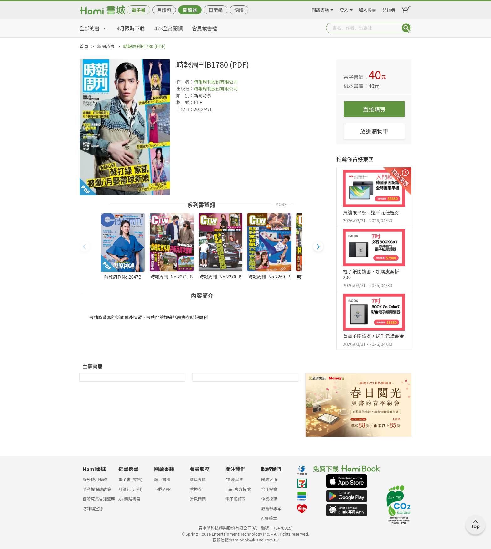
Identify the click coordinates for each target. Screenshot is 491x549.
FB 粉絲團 (234, 479)
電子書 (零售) (130, 479)
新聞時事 (106, 46)
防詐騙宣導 (93, 508)
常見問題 (198, 499)
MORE (281, 204)
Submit (406, 28)
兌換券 (388, 9)
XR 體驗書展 (129, 499)
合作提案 (269, 489)
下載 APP (162, 489)
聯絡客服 (269, 479)
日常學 (216, 10)
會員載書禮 (204, 28)
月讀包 (164, 10)
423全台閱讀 (168, 28)
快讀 (239, 10)
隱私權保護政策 (97, 489)
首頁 (84, 46)
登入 (344, 9)
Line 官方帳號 (238, 489)
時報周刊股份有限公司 (216, 82)
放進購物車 (374, 131)
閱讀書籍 (320, 9)
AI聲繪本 (269, 518)
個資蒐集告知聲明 (99, 499)
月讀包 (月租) (130, 489)
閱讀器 (190, 10)
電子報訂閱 (235, 499)
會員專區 (198, 479)
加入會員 (367, 9)
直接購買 (374, 109)
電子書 (139, 10)
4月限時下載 (131, 28)
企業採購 (269, 499)
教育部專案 (271, 508)
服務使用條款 (95, 479)
